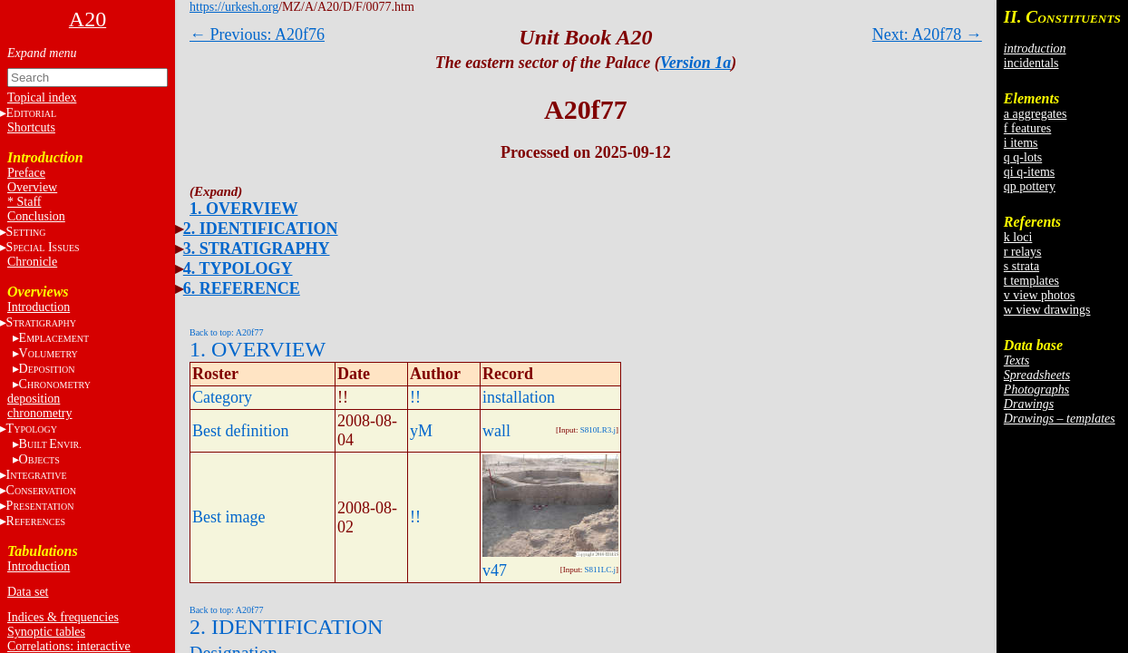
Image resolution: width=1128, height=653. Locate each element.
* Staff (24, 202)
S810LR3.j (598, 429)
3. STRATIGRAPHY (256, 248)
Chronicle (32, 261)
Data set (27, 592)
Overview (32, 187)
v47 (494, 570)
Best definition (240, 431)
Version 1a (696, 63)
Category (222, 397)
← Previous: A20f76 (257, 34)
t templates (1031, 281)
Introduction (38, 307)
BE (50, 444)
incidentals (1031, 63)
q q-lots (1023, 157)
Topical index (41, 97)
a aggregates (1035, 114)
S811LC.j (600, 569)
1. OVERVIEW (243, 209)
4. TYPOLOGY (238, 268)
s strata (1021, 266)
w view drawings (1047, 310)
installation (518, 397)
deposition (33, 398)
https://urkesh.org (234, 7)
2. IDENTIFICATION (260, 228)
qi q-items (1029, 172)
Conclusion (36, 216)
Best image (228, 517)
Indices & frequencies (63, 617)
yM (421, 431)
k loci (1018, 237)
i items (1021, 143)
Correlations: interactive (69, 646)
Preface (26, 173)
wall (496, 431)
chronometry (40, 413)
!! (415, 397)
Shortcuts (31, 127)
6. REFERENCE (241, 288)
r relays (1023, 251)
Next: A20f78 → (927, 34)
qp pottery (1029, 186)
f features (1027, 128)
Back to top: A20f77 (226, 332)
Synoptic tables (46, 631)
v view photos (1039, 295)
